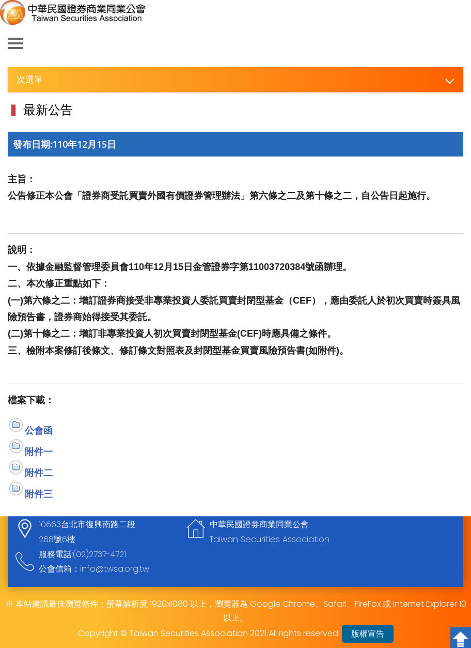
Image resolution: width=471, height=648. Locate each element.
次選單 (30, 79)
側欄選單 (15, 43)
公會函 (39, 430)
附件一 (39, 451)
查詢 (455, 43)
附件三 (39, 493)
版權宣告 (367, 634)
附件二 (39, 472)
